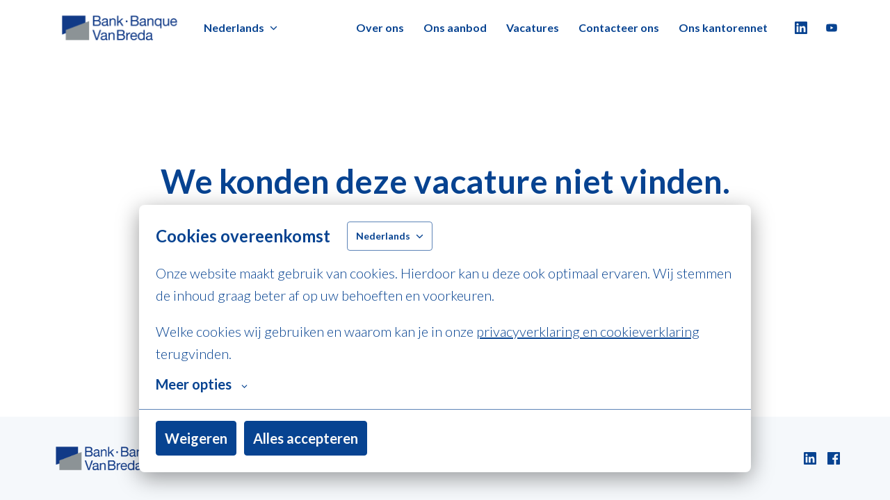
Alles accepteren (305, 438)
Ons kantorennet (723, 27)
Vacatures (532, 27)
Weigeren (196, 438)
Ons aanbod (455, 27)
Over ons (380, 27)
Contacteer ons (618, 27)
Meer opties (202, 384)
